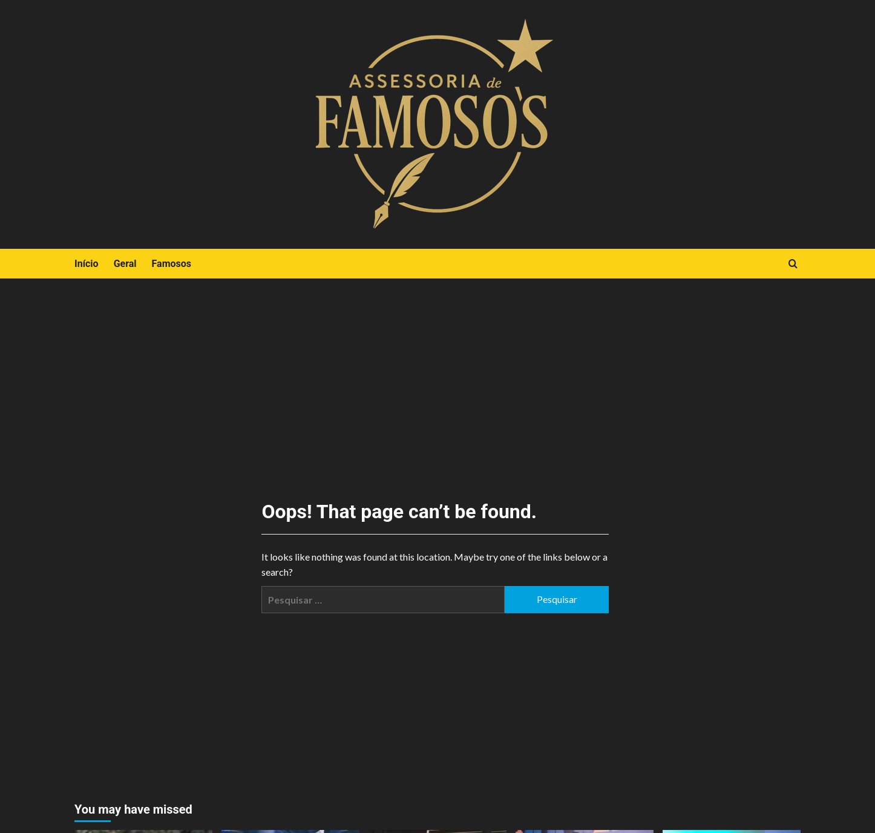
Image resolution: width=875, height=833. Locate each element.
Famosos (171, 263)
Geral (125, 263)
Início (86, 263)
